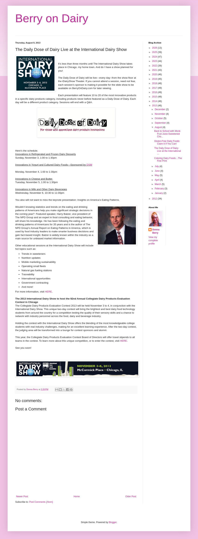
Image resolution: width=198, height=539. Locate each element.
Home (77, 496)
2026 (155, 48)
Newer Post (22, 496)
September (161, 123)
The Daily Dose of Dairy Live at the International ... (167, 151)
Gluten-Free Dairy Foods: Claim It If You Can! (167, 142)
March (158, 184)
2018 (155, 83)
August (159, 127)
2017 (155, 88)
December (160, 109)
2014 (155, 101)
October (159, 118)
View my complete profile (153, 240)
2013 (155, 105)
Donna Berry (155, 231)
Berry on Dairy (51, 18)
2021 (155, 70)
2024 (155, 56)
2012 (155, 198)
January (159, 193)
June (157, 171)
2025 (155, 52)
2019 (155, 79)
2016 (155, 92)
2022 (155, 65)
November (160, 114)
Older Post (130, 496)
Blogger (113, 522)
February (159, 188)
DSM (89, 164)
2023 (155, 61)
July (157, 166)
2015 (155, 96)
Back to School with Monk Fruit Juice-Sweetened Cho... (167, 134)
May (157, 175)
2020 (155, 74)
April (157, 180)
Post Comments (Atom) (41, 502)
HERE (48, 291)
